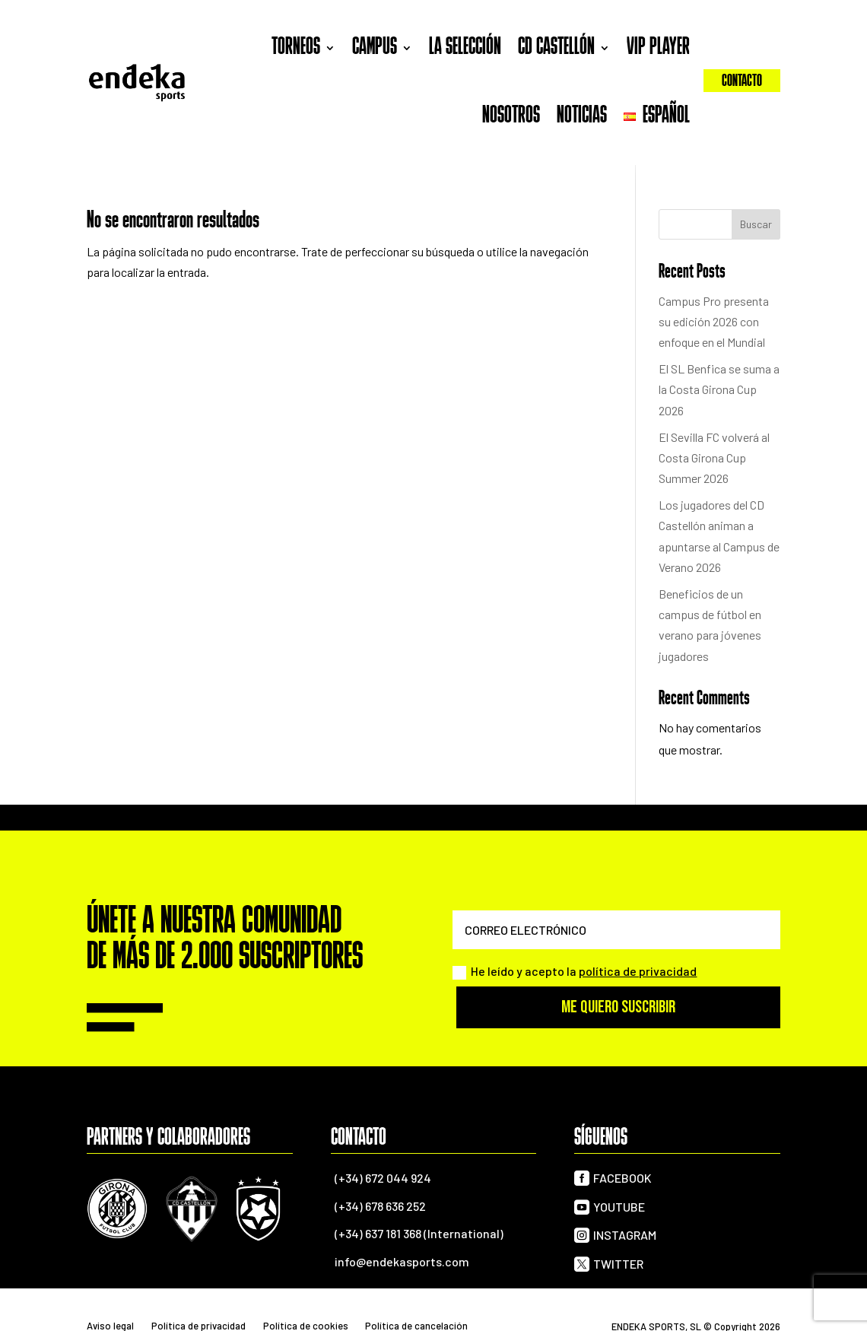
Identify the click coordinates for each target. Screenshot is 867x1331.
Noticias (582, 116)
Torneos (296, 48)
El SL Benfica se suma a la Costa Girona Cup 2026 (719, 389)
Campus (374, 48)
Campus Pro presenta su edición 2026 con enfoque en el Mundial (714, 321)
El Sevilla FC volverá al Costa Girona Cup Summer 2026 (714, 457)
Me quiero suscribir (618, 1007)
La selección (465, 48)
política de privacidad (638, 971)
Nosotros (511, 116)
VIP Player (658, 48)
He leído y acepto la (575, 972)
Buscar (756, 224)
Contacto (742, 82)
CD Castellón (556, 48)
